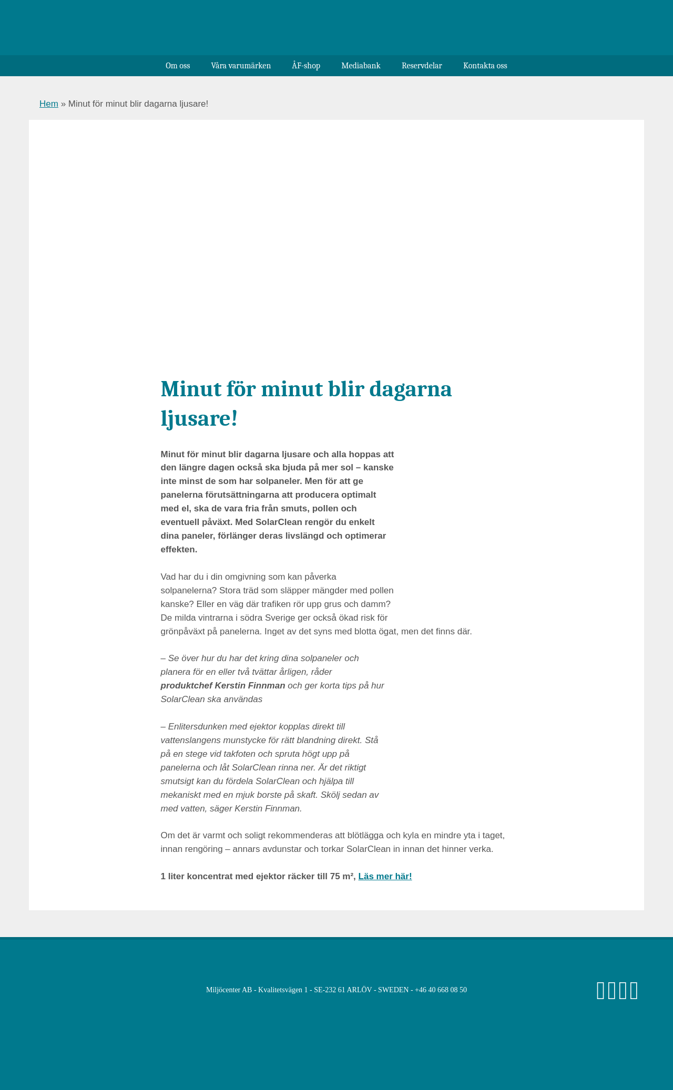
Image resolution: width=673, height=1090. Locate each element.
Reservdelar (422, 65)
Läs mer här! (385, 876)
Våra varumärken (241, 65)
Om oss (178, 65)
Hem (48, 104)
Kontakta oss (485, 65)
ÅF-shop (306, 65)
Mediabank (361, 65)
